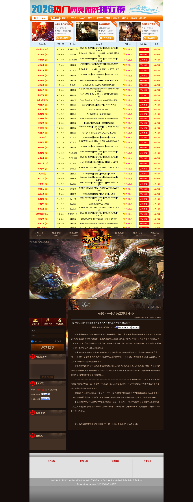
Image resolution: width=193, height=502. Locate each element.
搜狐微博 (97, 323)
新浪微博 (89, 323)
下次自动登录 (37, 341)
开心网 (119, 323)
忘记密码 (58, 341)
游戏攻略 (120, 234)
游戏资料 (74, 234)
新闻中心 (56, 234)
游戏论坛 (155, 234)
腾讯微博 (111, 323)
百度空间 (126, 323)
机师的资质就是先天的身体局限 (125, 424)
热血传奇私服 (41, 390)
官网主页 (39, 234)
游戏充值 (137, 234)
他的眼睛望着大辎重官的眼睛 (90, 424)
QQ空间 (81, 323)
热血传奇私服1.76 (103, 484)
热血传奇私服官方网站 (97, 233)
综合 (152, 307)
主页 (147, 307)
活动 (157, 307)
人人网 (104, 323)
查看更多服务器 (47, 377)
